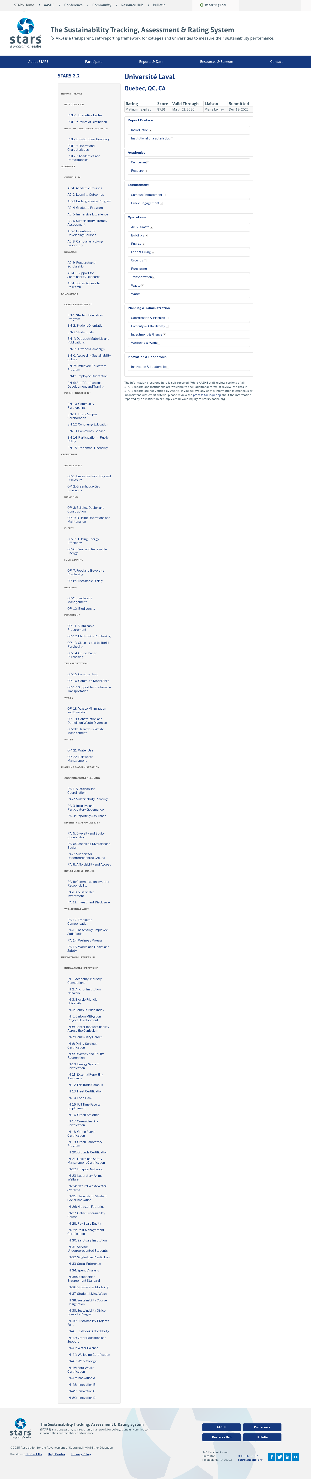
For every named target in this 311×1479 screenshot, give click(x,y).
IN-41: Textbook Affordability (88, 1331)
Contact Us (34, 1454)
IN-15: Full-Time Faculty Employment (83, 1106)
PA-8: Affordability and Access (89, 864)
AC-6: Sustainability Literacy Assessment (87, 222)
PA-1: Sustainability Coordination (81, 791)
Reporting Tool (215, 5)
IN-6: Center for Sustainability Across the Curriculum (88, 1028)
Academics (68, 166)
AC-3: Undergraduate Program (89, 201)
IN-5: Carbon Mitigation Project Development (84, 1018)
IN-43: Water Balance (82, 1348)
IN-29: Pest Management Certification (85, 1232)
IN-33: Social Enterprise (84, 1264)
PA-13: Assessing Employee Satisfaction (87, 932)
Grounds (70, 587)
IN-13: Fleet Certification (85, 1091)
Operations (69, 454)
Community (101, 5)
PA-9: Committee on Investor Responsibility (88, 883)
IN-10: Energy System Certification (83, 1066)
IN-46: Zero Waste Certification (80, 1369)
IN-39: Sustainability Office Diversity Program (86, 1312)
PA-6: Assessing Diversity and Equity (88, 846)
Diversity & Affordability (82, 822)
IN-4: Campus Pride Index (85, 1010)
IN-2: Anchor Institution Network (84, 991)
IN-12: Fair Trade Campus (85, 1085)
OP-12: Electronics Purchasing (89, 636)
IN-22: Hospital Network (85, 1169)
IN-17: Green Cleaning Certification (83, 1123)
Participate (93, 62)
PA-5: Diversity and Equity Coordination (86, 835)
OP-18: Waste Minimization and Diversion (86, 710)
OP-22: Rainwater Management (80, 759)
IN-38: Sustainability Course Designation (87, 1302)
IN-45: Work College (82, 1361)
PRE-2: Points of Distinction (87, 122)
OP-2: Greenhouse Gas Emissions (83, 488)
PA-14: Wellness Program (85, 940)
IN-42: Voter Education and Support (86, 1339)
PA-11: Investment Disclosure (88, 902)
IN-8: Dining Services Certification (82, 1045)
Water (68, 739)
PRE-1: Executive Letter (84, 115)
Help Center (56, 1454)
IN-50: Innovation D (81, 1398)
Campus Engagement (78, 304)
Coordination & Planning (82, 778)
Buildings (71, 496)
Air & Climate (73, 465)
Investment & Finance (79, 870)
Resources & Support (216, 62)
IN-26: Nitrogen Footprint (85, 1207)
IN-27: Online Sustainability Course (86, 1215)
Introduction (74, 104)
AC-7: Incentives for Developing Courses (81, 233)
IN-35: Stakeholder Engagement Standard (83, 1278)
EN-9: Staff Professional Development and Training (85, 384)
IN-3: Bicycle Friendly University (82, 1001)
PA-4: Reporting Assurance (86, 816)
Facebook (271, 1457)
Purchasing (72, 615)
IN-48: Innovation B (81, 1385)
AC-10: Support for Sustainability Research (83, 275)
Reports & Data (151, 62)
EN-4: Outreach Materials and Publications (88, 340)
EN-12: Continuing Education (87, 424)
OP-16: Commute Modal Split (88, 681)
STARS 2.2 (69, 76)
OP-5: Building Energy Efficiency (83, 541)
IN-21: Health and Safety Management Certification (86, 1160)
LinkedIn (287, 1457)
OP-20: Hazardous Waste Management (85, 731)
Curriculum (72, 177)
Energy (69, 528)
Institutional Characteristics (86, 128)
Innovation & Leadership (78, 957)
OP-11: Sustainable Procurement (80, 628)
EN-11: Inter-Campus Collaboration (82, 416)
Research (70, 251)
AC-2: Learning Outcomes (85, 195)
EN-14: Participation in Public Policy (88, 439)
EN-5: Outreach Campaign (86, 349)
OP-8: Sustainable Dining (85, 581)
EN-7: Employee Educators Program (86, 368)
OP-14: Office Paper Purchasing (82, 655)
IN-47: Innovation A (81, 1378)
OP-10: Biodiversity (81, 609)
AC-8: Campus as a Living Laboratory (85, 243)
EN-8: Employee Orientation (87, 376)
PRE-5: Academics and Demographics (83, 158)
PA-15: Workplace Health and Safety (88, 949)
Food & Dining (73, 559)
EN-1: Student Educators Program (85, 317)
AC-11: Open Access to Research (83, 285)
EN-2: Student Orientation (85, 325)
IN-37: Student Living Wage (87, 1294)
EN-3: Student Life (80, 332)
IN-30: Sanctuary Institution (87, 1240)
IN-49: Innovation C (81, 1391)
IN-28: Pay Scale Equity (84, 1223)
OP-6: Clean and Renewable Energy (87, 551)
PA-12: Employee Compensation (79, 921)
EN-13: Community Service (86, 431)
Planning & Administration (80, 767)
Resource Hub (132, 5)
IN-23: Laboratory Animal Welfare (85, 1177)
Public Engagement (77, 393)
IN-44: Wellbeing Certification (88, 1355)
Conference (73, 5)
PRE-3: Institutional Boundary (88, 139)
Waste (68, 697)
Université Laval (149, 76)
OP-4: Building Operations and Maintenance (88, 520)
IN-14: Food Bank (79, 1098)
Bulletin (159, 5)
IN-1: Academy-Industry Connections (84, 981)
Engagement (69, 293)
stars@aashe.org (250, 1459)
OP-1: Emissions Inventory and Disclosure (89, 478)
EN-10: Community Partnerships (80, 405)
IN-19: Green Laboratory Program (84, 1144)
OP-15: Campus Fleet (82, 674)
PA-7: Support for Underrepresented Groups (86, 856)
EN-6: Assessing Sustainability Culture (89, 357)
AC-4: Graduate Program (85, 208)
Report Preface (71, 93)
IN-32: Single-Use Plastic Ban (88, 1257)
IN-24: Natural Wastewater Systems (86, 1188)
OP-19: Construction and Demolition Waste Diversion (87, 721)
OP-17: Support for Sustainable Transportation (89, 689)
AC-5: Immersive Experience (87, 214)
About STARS (38, 62)
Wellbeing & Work (76, 909)
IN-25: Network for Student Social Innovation (87, 1198)
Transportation (76, 663)
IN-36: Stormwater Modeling (88, 1287)
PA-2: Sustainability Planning (87, 799)
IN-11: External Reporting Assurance (85, 1076)
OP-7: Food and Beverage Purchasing (85, 572)
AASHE (49, 5)
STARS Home (24, 5)
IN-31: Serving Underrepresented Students (87, 1249)
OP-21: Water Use (80, 750)
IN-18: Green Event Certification (81, 1133)
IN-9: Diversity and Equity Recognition (85, 1056)
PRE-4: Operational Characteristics (81, 148)
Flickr (295, 1457)
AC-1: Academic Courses (84, 188)
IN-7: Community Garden (85, 1037)
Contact (276, 62)
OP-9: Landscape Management (79, 600)
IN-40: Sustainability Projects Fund (88, 1323)
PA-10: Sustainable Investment (80, 894)
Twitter (279, 1457)
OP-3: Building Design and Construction (85, 509)
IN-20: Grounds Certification (87, 1152)
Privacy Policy (81, 1454)
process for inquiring (207, 395)
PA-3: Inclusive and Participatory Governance (85, 807)
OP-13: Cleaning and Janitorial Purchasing (88, 644)
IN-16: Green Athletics (83, 1115)
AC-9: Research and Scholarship (81, 264)
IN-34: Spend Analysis (83, 1270)
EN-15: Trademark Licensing (87, 448)
